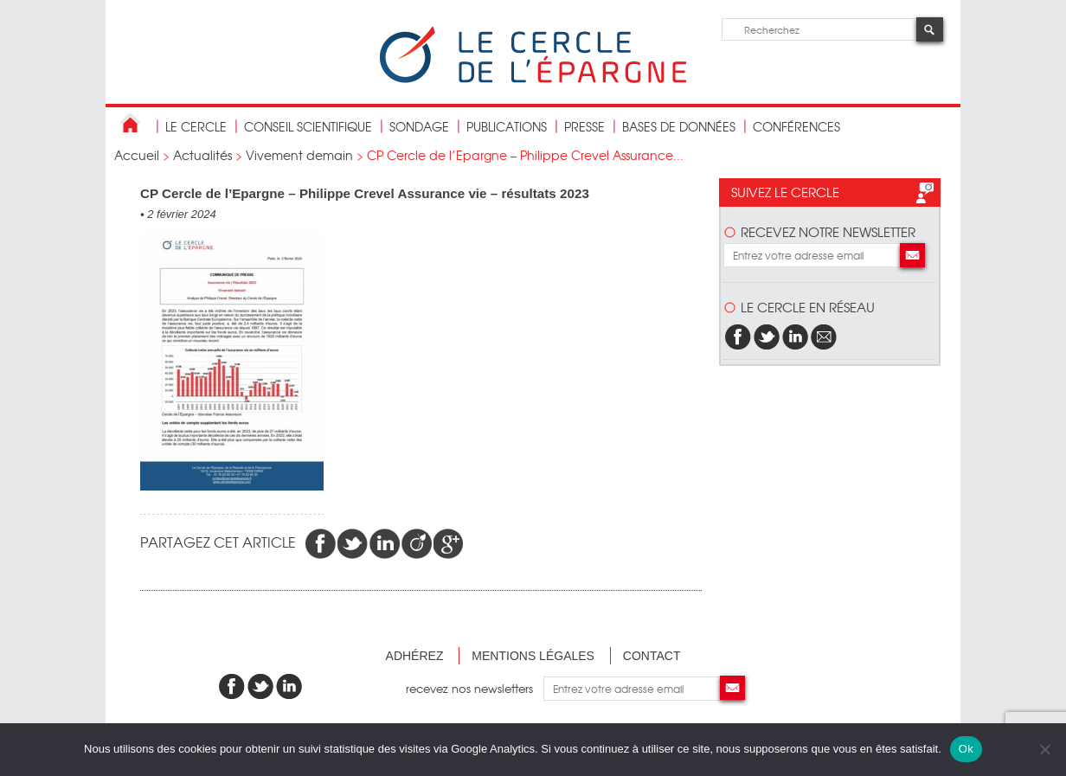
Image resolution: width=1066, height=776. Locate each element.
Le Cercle (196, 126)
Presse (584, 126)
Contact (652, 656)
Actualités (202, 155)
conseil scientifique (308, 126)
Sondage (419, 126)
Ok (966, 748)
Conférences (796, 126)
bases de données (678, 126)
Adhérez (415, 656)
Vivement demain (299, 155)
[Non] (1044, 749)
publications (506, 126)
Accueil (136, 155)
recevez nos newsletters (474, 688)
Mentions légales (533, 656)
